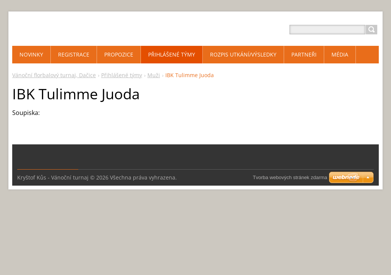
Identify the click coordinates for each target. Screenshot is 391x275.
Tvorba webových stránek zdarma (290, 177)
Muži (153, 75)
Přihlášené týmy (121, 75)
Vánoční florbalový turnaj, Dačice (54, 75)
